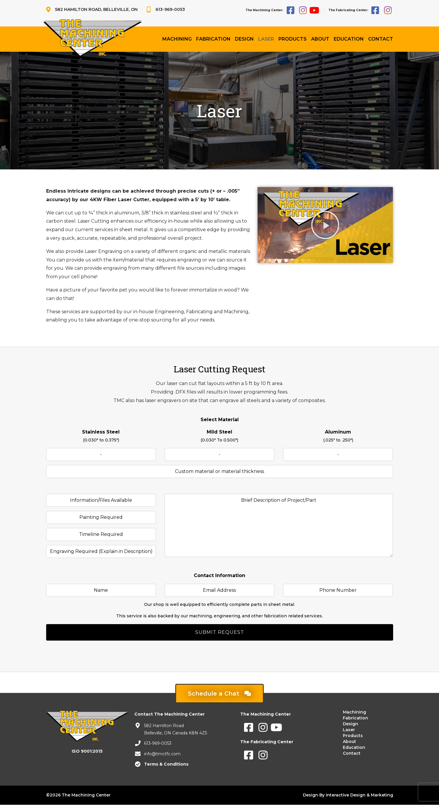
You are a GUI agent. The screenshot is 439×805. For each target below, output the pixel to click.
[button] (325, 225)
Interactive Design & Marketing (359, 795)
